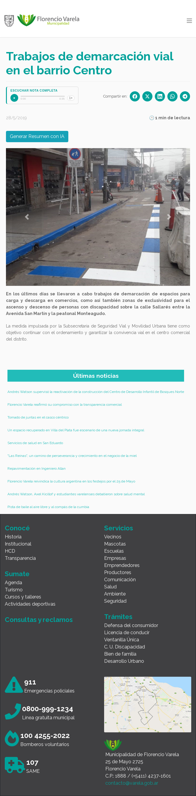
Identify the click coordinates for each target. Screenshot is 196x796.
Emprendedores (122, 565)
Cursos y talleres (23, 597)
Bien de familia (120, 654)
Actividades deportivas (30, 604)
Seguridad (115, 601)
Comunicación (120, 579)
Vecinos (112, 537)
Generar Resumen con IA (37, 136)
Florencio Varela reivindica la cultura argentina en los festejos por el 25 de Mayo (71, 481)
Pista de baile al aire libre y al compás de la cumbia (48, 507)
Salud (110, 587)
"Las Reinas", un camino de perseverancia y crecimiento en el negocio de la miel (72, 456)
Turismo (14, 590)
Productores (117, 572)
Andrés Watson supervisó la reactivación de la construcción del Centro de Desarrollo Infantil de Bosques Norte (95, 392)
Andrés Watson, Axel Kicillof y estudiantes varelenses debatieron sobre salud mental (76, 494)
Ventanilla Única (121, 640)
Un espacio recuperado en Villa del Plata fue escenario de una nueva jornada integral (75, 430)
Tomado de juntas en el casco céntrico (38, 417)
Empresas (115, 558)
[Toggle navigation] (189, 20)
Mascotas (115, 544)
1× (70, 98)
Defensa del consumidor (131, 625)
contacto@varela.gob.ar (131, 783)
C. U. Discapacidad (124, 647)
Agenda (13, 582)
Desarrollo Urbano (124, 661)
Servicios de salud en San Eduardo (35, 443)
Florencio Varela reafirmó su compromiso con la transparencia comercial (64, 404)
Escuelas (114, 551)
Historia (13, 537)
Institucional (18, 544)
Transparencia (20, 558)
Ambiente (115, 594)
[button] (27, 217)
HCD (10, 551)
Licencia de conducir (126, 632)
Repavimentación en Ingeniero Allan (36, 468)
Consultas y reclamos (39, 619)
